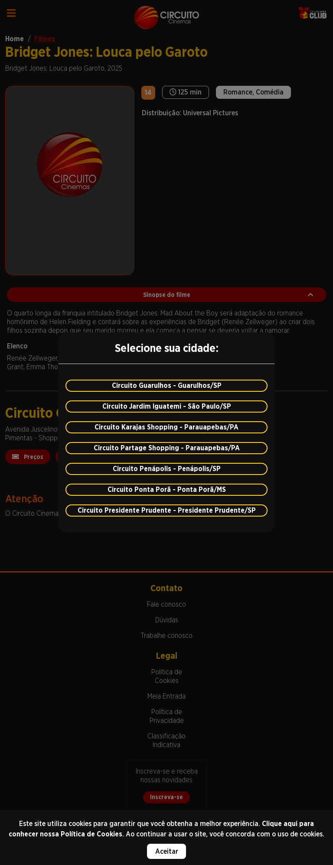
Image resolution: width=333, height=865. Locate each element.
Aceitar (166, 851)
